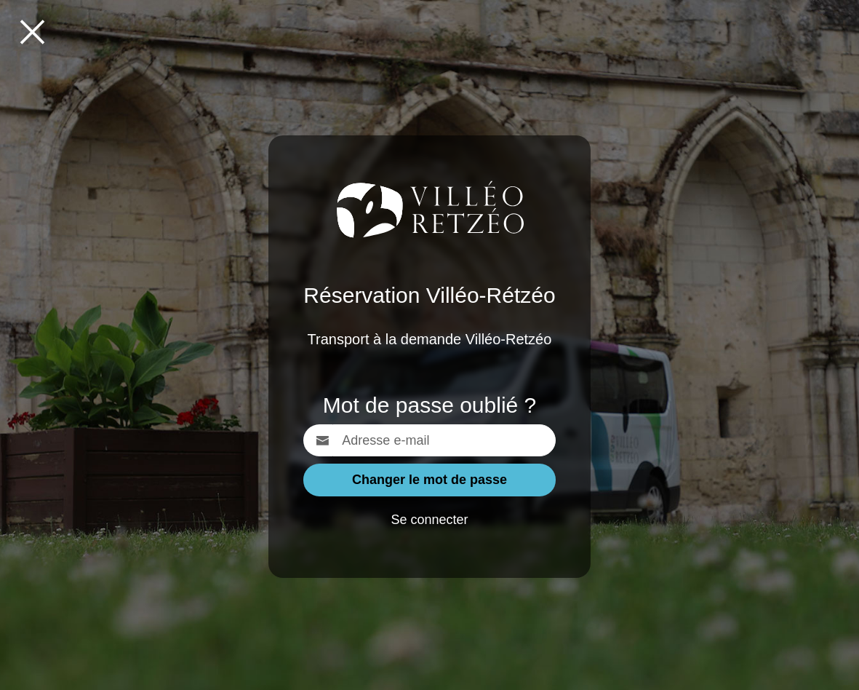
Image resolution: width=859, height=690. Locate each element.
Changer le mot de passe (429, 479)
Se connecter (429, 519)
